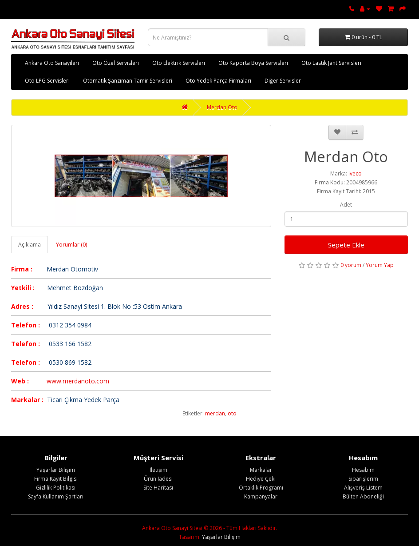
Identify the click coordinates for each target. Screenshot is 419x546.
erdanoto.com (88, 381)
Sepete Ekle (346, 244)
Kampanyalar (260, 496)
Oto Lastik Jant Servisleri (331, 63)
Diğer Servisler (283, 80)
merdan (215, 413)
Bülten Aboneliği (363, 496)
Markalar (261, 470)
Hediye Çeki (261, 478)
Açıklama (29, 244)
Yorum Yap (380, 265)
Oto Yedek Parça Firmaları (218, 80)
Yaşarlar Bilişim (55, 470)
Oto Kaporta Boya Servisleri (253, 63)
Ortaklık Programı (261, 487)
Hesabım (363, 470)
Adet (346, 204)
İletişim (158, 470)
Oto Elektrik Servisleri (178, 63)
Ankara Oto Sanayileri (52, 63)
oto (232, 413)
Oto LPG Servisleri (47, 80)
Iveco (355, 173)
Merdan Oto (222, 107)
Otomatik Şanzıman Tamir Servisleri (127, 80)
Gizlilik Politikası (55, 487)
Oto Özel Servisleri (115, 63)
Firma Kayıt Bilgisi (56, 478)
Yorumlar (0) (71, 244)
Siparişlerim (363, 478)
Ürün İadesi (158, 478)
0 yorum (350, 265)
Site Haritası (158, 487)
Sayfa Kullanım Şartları (55, 496)
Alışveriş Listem (363, 487)
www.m (57, 381)
